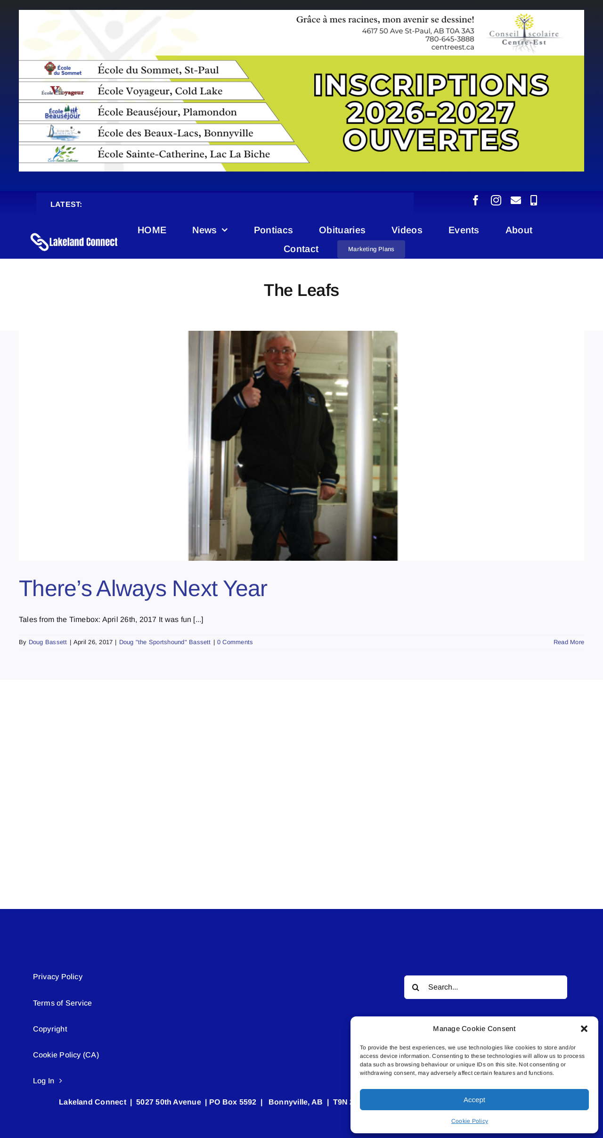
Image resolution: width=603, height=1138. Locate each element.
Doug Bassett (48, 642)
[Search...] (485, 987)
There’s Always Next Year (143, 588)
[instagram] (496, 200)
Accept (474, 1100)
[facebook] (476, 200)
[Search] (416, 987)
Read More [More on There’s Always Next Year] (569, 642)
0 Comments (235, 642)
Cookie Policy (469, 1121)
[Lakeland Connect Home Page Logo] (74, 233)
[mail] (516, 200)
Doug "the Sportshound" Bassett (165, 642)
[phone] (533, 200)
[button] (584, 1028)
